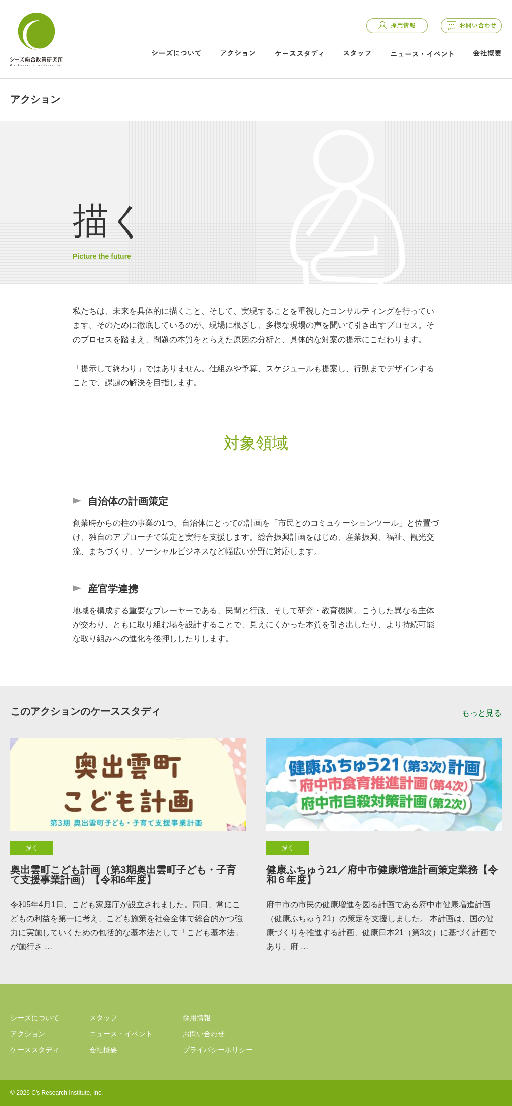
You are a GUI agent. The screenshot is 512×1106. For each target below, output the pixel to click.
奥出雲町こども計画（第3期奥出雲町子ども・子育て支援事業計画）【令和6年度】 (123, 875)
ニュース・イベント (422, 53)
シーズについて (176, 52)
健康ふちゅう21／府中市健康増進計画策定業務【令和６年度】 (382, 875)
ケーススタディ (299, 52)
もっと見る (482, 713)
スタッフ (356, 52)
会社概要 (487, 52)
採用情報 (397, 25)
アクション (238, 52)
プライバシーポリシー (218, 1050)
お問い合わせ (471, 25)
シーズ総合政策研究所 (36, 38)
